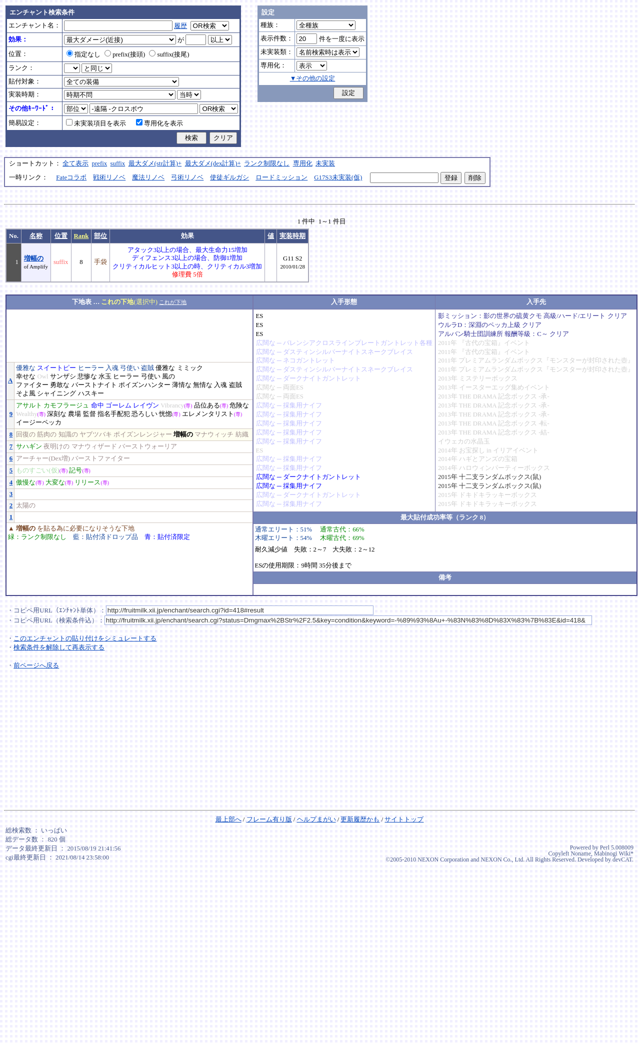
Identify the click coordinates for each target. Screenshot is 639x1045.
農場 (74, 414)
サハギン (29, 446)
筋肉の (46, 434)
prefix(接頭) (124, 54)
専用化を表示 (159, 123)
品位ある (207, 405)
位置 (61, 236)
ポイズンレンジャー (143, 434)
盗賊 (147, 368)
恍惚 (165, 414)
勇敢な (60, 385)
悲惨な (87, 376)
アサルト (29, 405)
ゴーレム (119, 405)
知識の (68, 434)
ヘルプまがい (316, 819)
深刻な (56, 414)
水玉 (105, 376)
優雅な (26, 368)
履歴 (180, 26)
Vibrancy (172, 405)
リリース (87, 482)
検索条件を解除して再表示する (59, 647)
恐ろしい (145, 414)
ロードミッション (282, 177)
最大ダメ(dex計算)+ (213, 163)
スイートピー (56, 368)
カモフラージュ (66, 405)
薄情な (182, 385)
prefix (100, 163)
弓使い (130, 368)
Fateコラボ (71, 177)
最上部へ (229, 819)
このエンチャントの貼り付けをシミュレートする (85, 638)
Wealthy (26, 414)
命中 (97, 405)
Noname (580, 853)
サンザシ (63, 376)
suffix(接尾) (169, 54)
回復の (26, 434)
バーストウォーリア (147, 446)
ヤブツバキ (96, 434)
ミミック (190, 368)
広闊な (266, 343)
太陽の (26, 505)
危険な (239, 405)
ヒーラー (91, 368)
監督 (89, 414)
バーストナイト (94, 385)
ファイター (32, 385)
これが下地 (172, 302)
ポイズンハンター (144, 385)
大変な (55, 482)
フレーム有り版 (269, 819)
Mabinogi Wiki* (614, 853)
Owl (42, 376)
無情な (202, 385)
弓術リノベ (187, 177)
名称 (36, 236)
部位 (100, 236)
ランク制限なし (267, 163)
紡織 (242, 434)
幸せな (26, 376)
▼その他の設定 (313, 78)
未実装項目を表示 (96, 123)
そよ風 (26, 393)
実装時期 (293, 236)
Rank (81, 236)
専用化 (302, 163)
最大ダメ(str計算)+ (155, 163)
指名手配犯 (114, 414)
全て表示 (75, 163)
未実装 (325, 163)
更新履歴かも (360, 819)
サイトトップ (404, 819)
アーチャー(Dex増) (43, 458)
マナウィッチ (214, 434)
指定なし (83, 54)
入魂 (112, 368)
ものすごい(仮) (38, 470)
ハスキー (91, 393)
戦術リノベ (109, 177)
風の (168, 376)
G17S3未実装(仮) (338, 177)
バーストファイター (101, 458)
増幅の (34, 258)
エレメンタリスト (208, 414)
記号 (75, 470)
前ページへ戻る (36, 665)
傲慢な (26, 482)
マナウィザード (94, 446)
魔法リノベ (148, 177)
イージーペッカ (39, 422)
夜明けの (57, 446)
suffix (118, 163)
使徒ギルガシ (229, 177)
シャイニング (56, 393)
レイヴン (146, 405)
